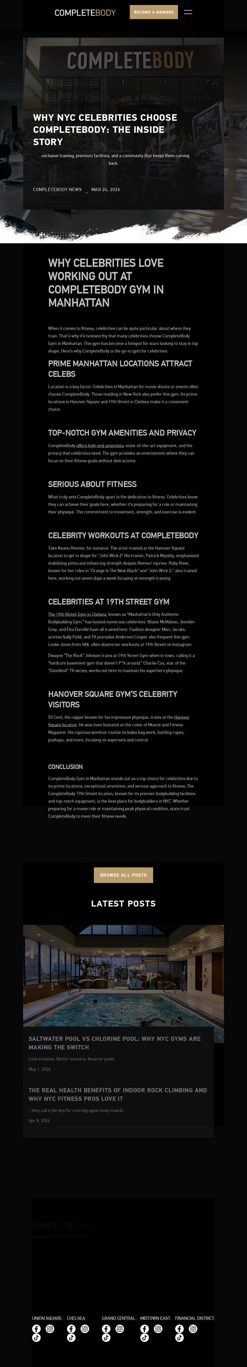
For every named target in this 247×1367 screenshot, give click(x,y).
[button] (188, 12)
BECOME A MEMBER (154, 12)
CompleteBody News (57, 190)
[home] (85, 12)
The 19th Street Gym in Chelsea (77, 652)
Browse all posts (123, 875)
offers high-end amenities (100, 483)
